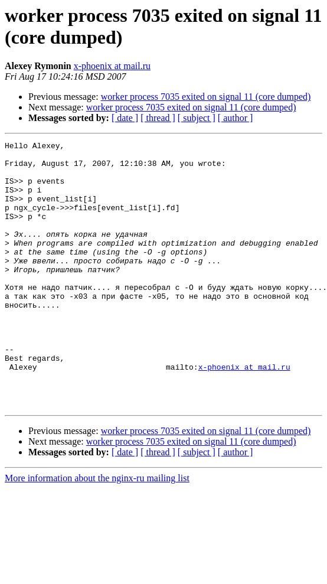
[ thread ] (157, 118)
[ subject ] (196, 118)
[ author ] (235, 118)
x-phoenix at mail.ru (112, 66)
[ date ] (125, 118)
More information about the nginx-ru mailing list (97, 531)
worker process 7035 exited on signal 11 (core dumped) (206, 97)
